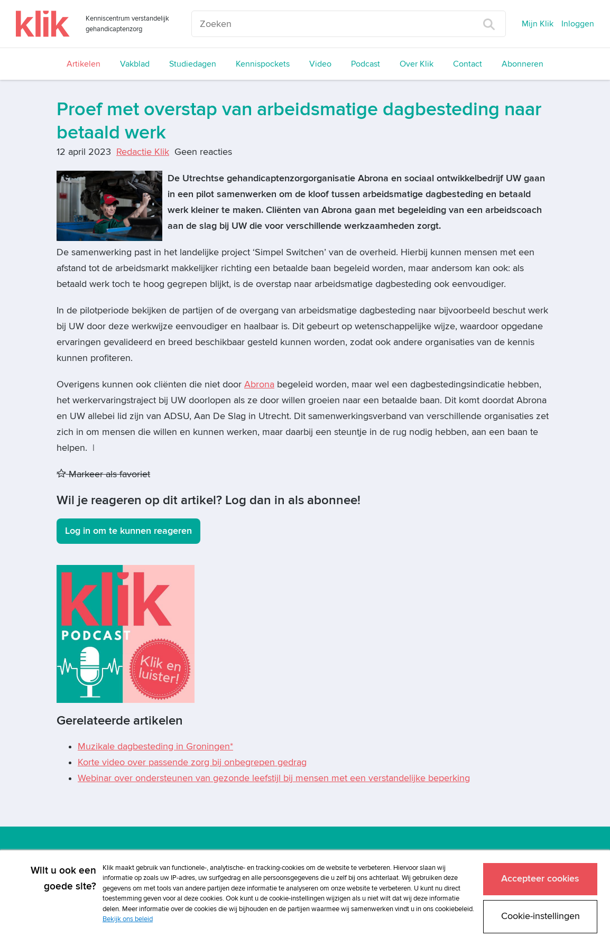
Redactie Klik (142, 151)
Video (320, 64)
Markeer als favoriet (103, 474)
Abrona (259, 384)
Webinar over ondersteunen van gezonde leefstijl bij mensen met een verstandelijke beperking (274, 778)
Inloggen (577, 23)
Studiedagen (192, 64)
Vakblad (135, 64)
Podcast (365, 64)
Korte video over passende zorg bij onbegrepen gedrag (192, 762)
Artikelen (83, 64)
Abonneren (522, 64)
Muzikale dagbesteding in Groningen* (155, 746)
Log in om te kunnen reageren (128, 530)
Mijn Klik (537, 23)
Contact (467, 64)
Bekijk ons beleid (128, 918)
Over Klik (416, 64)
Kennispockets (263, 64)
